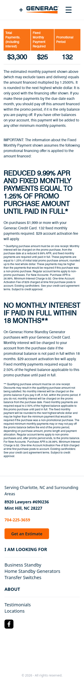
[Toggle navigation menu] (68, 9)
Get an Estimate (26, 533)
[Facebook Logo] (8, 624)
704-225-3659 (17, 519)
